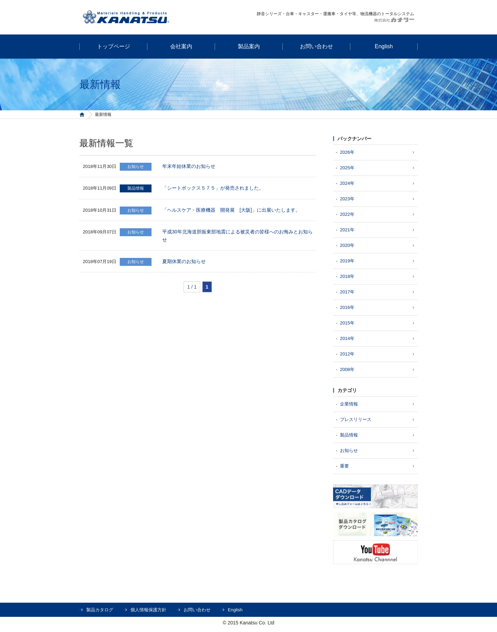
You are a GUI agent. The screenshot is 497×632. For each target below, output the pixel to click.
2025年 (347, 167)
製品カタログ (99, 609)
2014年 (347, 338)
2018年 (347, 276)
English (235, 609)
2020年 (347, 245)
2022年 (347, 214)
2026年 (347, 152)
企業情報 (349, 404)
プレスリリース (355, 419)
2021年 (347, 229)
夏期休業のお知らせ (184, 261)
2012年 (347, 354)
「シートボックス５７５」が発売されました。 (213, 188)
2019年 (347, 260)
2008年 (347, 369)
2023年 (347, 198)
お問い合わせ (197, 609)
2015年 (347, 322)
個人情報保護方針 (148, 609)
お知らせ (349, 450)
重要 (344, 466)
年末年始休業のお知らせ (188, 166)
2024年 (347, 183)
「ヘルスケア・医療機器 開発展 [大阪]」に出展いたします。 (231, 210)
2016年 (347, 307)
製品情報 (349, 435)
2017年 (347, 291)
